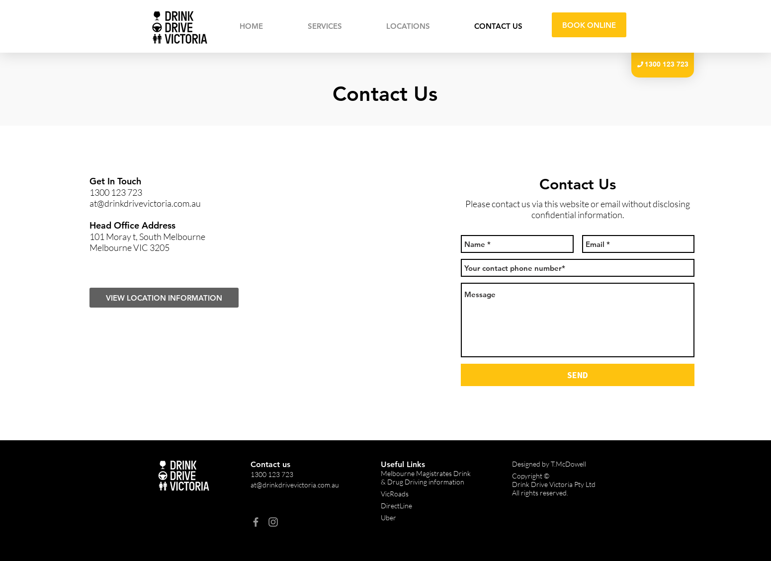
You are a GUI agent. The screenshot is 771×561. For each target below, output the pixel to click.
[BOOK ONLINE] (589, 24)
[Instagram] (273, 522)
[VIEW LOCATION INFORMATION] (164, 298)
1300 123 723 (115, 192)
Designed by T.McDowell (549, 464)
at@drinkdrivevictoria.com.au (145, 203)
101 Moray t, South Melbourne (147, 236)
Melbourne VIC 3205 (129, 247)
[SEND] (577, 375)
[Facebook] (256, 522)
